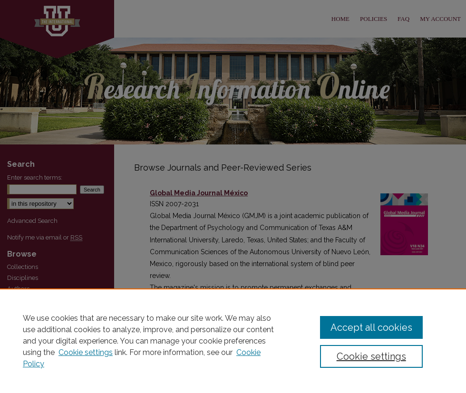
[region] (233, 340)
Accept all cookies (371, 327)
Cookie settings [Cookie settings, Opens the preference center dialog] (371, 356)
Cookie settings (85, 352)
